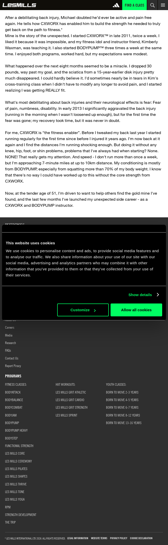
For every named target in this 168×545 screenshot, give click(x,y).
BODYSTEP (11, 438)
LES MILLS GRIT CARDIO (70, 399)
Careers (9, 327)
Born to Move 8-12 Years (123, 415)
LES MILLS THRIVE (16, 484)
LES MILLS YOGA (15, 499)
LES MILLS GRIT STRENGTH (72, 407)
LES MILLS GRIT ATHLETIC (71, 392)
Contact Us (11, 358)
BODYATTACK (12, 392)
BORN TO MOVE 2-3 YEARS (122, 392)
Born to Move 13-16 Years (123, 422)
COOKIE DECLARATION (141, 538)
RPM (8, 507)
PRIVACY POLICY (118, 538)
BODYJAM (11, 415)
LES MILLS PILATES (16, 468)
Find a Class (134, 5)
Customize (83, 310)
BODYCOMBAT (13, 407)
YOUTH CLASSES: (116, 384)
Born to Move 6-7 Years (122, 407)
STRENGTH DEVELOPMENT (20, 514)
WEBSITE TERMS (99, 538)
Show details (140, 295)
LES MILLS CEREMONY (18, 461)
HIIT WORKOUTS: (65, 384)
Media (8, 335)
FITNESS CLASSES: (16, 384)
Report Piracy (13, 365)
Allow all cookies (136, 310)
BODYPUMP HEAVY (16, 430)
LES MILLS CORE (15, 453)
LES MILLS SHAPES (16, 476)
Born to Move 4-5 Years (122, 399)
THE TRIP (10, 522)
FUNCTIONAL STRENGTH (19, 445)
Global (19, 5)
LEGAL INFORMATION (77, 538)
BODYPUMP (12, 422)
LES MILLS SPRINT (66, 415)
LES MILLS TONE (14, 491)
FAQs (8, 350)
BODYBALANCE (14, 399)
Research (10, 342)
